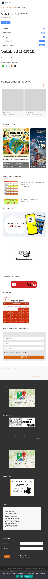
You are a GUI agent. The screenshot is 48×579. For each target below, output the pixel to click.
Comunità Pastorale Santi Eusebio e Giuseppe (22, 567)
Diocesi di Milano (9, 511)
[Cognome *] (24, 338)
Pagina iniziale (4, 7)
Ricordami (24, 554)
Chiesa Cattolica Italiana (11, 513)
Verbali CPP (11, 7)
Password (6, 547)
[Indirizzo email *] (24, 348)
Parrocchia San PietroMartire (12, 521)
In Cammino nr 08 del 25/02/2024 (33, 114)
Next (44, 148)
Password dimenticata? (25, 556)
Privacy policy (28, 576)
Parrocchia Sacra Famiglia (12, 518)
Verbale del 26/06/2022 (8, 114)
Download (6, 22)
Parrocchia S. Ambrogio (11, 516)
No (21, 576)
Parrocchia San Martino (11, 519)
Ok (17, 576)
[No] (46, 574)
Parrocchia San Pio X (10, 522)
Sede (11, 510)
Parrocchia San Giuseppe (11, 524)
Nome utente (7, 542)
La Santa (7, 510)
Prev (4, 148)
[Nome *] (24, 343)
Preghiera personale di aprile (24, 259)
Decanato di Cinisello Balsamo (13, 514)
